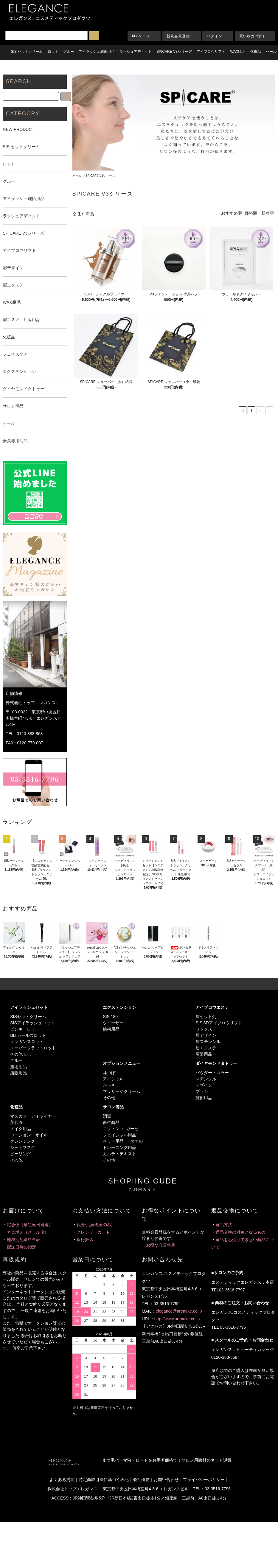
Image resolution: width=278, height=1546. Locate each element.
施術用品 (18, 1066)
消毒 (107, 1116)
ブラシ (201, 1091)
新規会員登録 (178, 36)
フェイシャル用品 (119, 1135)
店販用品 (18, 1073)
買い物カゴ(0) (251, 36)
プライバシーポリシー (204, 1479)
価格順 (251, 213)
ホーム (76, 175)
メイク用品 (20, 1128)
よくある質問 (61, 1479)
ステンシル (205, 1078)
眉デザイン (205, 1035)
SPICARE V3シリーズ (100, 175)
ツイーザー (113, 1022)
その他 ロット (23, 1054)
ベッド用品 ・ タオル (123, 1141)
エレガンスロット (27, 1041)
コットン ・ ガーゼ (121, 1128)
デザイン (203, 1085)
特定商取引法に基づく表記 (104, 1479)
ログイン (214, 36)
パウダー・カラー (212, 1072)
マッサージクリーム (121, 1091)
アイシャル (113, 1078)
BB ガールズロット (28, 1035)
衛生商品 (111, 1122)
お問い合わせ (166, 1479)
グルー (16, 1060)
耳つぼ (109, 1072)
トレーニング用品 (119, 1147)
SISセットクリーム (28, 1016)
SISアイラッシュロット (32, 1022)
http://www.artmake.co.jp (177, 1318)
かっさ (109, 1085)
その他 (109, 1097)
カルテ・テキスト (119, 1153)
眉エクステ (205, 1047)
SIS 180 (110, 1016)
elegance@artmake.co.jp (179, 1311)
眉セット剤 (205, 1016)
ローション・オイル (29, 1135)
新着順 (267, 213)
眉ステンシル (207, 1041)
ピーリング (20, 1153)
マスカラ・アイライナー (33, 1116)
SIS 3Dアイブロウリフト (218, 1022)
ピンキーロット (24, 1029)
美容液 (16, 1122)
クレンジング (22, 1141)
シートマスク (22, 1147)
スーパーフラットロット (33, 1047)
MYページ (141, 36)
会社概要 (141, 1479)
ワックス (203, 1029)
